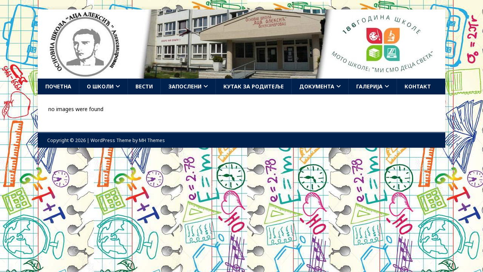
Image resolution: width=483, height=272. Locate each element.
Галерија (369, 86)
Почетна (58, 86)
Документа (316, 86)
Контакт (418, 86)
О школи (100, 86)
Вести (144, 86)
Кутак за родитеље (253, 86)
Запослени (185, 86)
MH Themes (152, 140)
